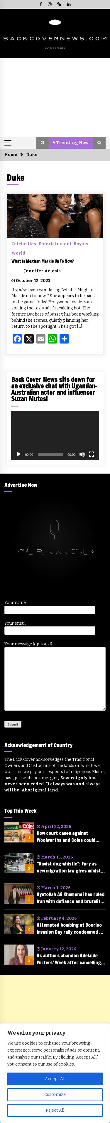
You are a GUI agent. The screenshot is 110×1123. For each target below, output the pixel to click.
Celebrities (23, 243)
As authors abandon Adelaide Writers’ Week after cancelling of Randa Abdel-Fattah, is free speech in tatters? (69, 959)
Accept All (55, 1078)
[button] (42, 143)
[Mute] (82, 454)
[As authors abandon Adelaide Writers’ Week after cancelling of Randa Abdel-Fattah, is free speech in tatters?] (19, 955)
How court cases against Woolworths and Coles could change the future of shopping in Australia (69, 837)
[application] (55, 435)
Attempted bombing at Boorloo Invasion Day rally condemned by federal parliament (70, 928)
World (18, 253)
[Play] (19, 454)
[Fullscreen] (91, 454)
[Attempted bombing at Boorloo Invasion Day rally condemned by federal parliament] (19, 924)
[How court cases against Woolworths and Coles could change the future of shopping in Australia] (19, 832)
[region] (55, 1073)
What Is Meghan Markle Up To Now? (42, 261)
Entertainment (54, 243)
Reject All (55, 1110)
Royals (81, 243)
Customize (55, 1094)
